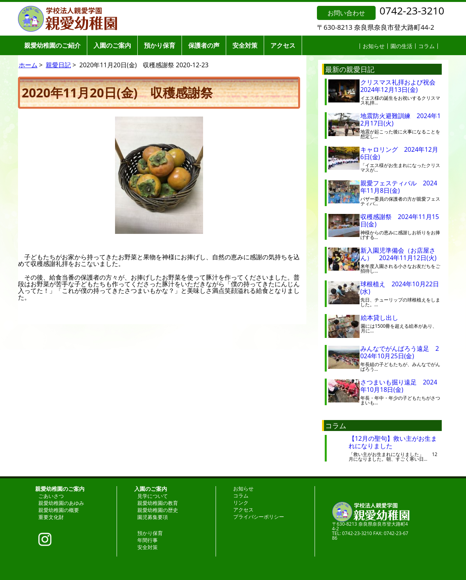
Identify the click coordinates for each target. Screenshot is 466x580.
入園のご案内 (112, 45)
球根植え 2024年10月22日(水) (399, 288)
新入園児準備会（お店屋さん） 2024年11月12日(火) (398, 254)
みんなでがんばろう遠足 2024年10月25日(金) (399, 352)
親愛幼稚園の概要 (58, 510)
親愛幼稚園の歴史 (157, 510)
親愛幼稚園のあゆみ (61, 502)
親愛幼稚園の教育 (157, 502)
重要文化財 (51, 517)
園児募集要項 (152, 517)
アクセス (282, 45)
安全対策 (244, 45)
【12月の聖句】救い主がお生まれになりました (393, 442)
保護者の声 (204, 45)
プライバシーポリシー (258, 516)
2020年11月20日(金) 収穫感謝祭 (117, 92)
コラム (426, 46)
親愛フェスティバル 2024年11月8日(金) (398, 187)
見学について (152, 495)
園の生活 (401, 46)
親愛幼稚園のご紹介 (52, 45)
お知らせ (374, 46)
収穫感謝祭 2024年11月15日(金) (399, 220)
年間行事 (147, 540)
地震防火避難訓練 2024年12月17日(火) (400, 119)
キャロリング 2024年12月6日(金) (399, 153)
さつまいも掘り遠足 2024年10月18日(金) (398, 386)
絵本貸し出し (386, 317)
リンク (240, 502)
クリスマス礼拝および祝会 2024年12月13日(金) (401, 86)
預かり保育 (159, 45)
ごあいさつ (51, 495)
